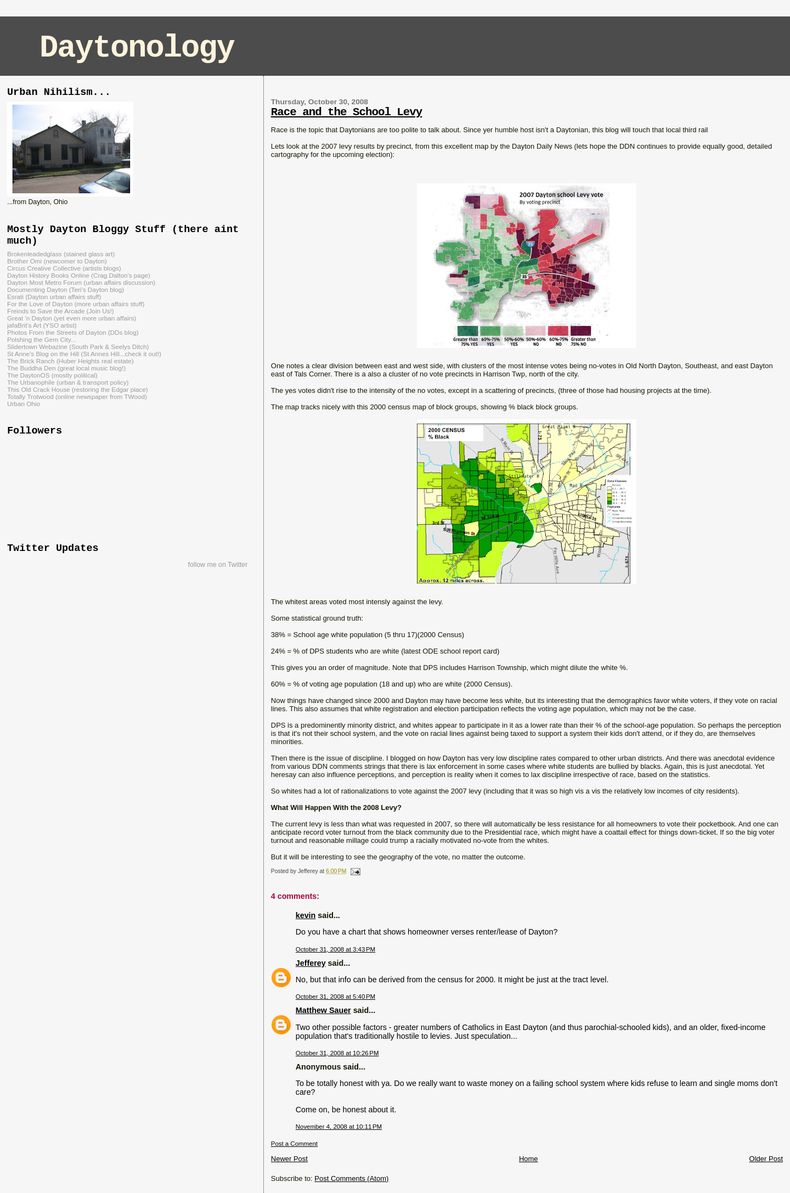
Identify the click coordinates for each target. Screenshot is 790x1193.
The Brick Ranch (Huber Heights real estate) (70, 360)
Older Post (766, 1159)
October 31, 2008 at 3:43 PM (335, 949)
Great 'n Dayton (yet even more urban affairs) (71, 318)
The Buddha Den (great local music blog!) (66, 368)
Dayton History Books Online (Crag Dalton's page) (78, 275)
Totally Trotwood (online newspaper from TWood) (77, 396)
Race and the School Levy (346, 112)
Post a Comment (294, 1143)
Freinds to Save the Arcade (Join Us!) (60, 310)
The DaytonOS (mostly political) (52, 375)
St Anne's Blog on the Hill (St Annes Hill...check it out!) (84, 353)
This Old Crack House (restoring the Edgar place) (77, 389)
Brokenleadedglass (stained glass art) (61, 253)
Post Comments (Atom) (351, 1178)
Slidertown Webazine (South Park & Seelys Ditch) (78, 346)
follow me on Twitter (217, 565)
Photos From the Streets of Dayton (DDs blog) (73, 332)
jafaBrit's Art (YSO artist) (42, 325)
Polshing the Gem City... (41, 339)
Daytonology (137, 48)
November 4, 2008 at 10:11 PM (339, 1126)
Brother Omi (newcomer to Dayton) (57, 261)
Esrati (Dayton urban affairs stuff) (54, 296)
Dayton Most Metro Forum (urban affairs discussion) (81, 282)
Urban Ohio (23, 403)
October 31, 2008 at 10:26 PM (337, 1053)
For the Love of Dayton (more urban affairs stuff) (75, 303)
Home (528, 1159)
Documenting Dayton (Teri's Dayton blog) (65, 289)
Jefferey (311, 963)
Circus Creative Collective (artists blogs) (64, 268)
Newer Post (289, 1159)
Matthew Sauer (323, 1010)
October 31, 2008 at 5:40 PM (335, 996)
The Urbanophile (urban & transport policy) (67, 382)
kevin (306, 915)
